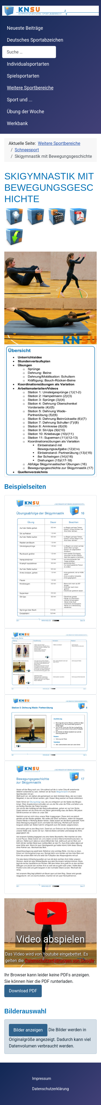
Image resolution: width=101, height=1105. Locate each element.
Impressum (41, 1078)
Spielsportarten (23, 76)
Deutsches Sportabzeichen (35, 40)
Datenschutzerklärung (50, 1089)
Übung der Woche (25, 111)
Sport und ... (20, 99)
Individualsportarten (28, 64)
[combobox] (29, 52)
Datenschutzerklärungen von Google (59, 960)
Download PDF (23, 990)
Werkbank (17, 123)
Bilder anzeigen (28, 1030)
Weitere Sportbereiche (30, 88)
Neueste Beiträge (25, 28)
